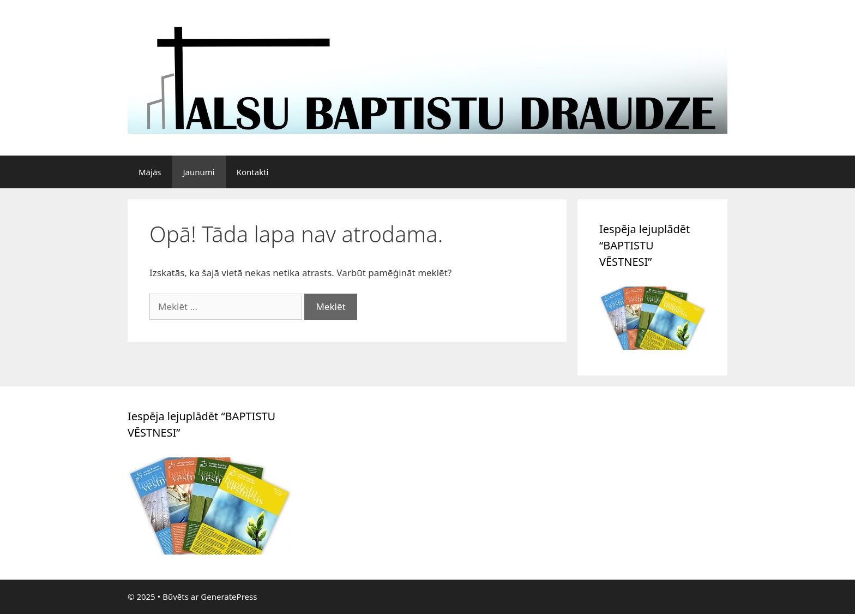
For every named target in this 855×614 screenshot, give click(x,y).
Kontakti (253, 171)
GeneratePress (229, 596)
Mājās (150, 171)
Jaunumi (199, 171)
